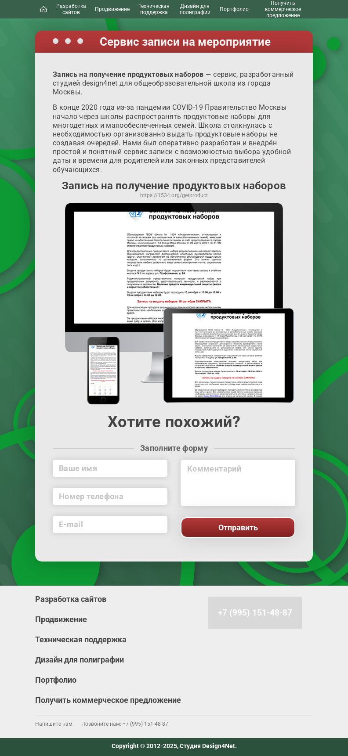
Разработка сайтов (71, 9)
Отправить (238, 527)
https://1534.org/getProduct (174, 195)
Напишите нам (53, 724)
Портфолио (234, 9)
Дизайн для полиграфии (195, 9)
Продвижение (112, 9)
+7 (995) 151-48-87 (255, 613)
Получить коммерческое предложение (283, 9)
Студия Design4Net (207, 745)
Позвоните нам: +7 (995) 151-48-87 (124, 724)
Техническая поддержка (154, 9)
